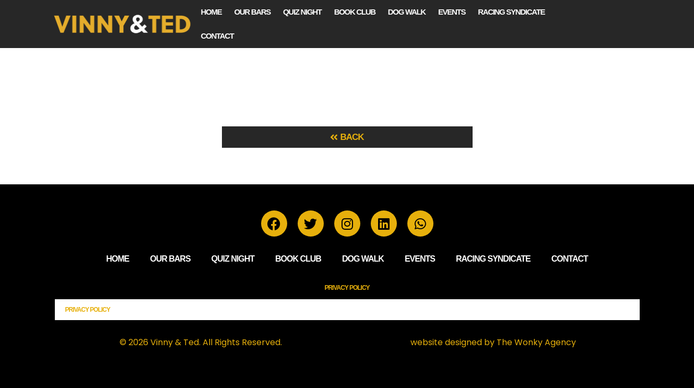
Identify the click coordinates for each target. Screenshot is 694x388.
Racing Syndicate (511, 11)
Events (451, 11)
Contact (217, 35)
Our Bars (252, 11)
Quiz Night (302, 11)
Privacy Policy (346, 287)
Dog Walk (407, 11)
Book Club (354, 11)
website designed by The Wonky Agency (493, 342)
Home (211, 11)
